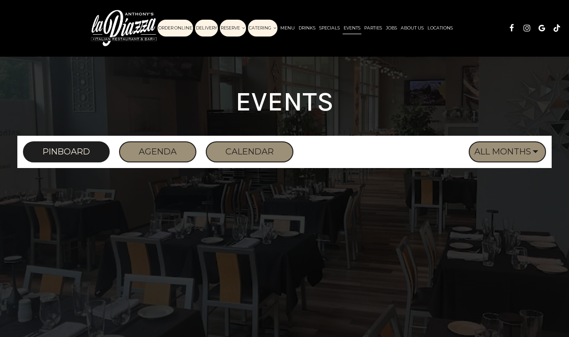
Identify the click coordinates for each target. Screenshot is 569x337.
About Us (412, 27)
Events (352, 27)
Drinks (307, 27)
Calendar (240, 151)
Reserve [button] (233, 27)
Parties (373, 27)
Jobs (391, 27)
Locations (440, 27)
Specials (329, 27)
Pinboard (56, 151)
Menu (287, 27)
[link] (124, 28)
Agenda (148, 151)
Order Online (175, 27)
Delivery (206, 27)
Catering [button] (263, 27)
